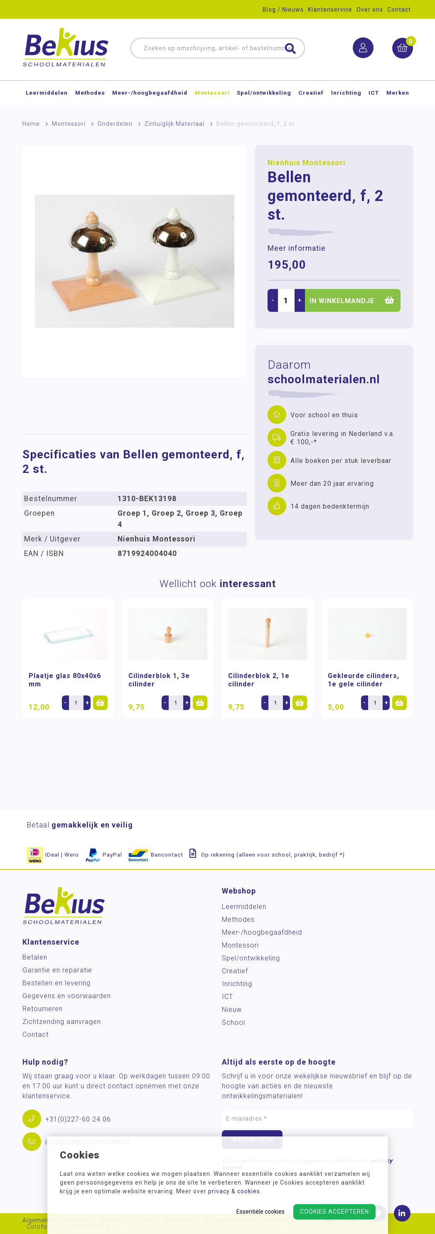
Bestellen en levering (56, 983)
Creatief (311, 93)
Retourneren (42, 1009)
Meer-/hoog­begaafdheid (149, 93)
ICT (374, 93)
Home (31, 123)
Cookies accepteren (334, 1211)
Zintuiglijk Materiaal (174, 123)
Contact (399, 9)
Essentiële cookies (260, 1211)
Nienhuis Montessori (307, 163)
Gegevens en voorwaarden (66, 996)
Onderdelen (115, 123)
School (233, 1022)
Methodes (90, 93)
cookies (248, 1191)
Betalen (34, 957)
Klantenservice (330, 9)
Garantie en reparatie (57, 970)
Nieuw (232, 1010)
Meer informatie (297, 248)
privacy (219, 1191)
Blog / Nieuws (283, 9)
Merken (397, 93)
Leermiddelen (47, 93)
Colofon (39, 1227)
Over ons (369, 9)
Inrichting (346, 93)
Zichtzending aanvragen (61, 1022)
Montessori (212, 93)
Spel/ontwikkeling (264, 93)
